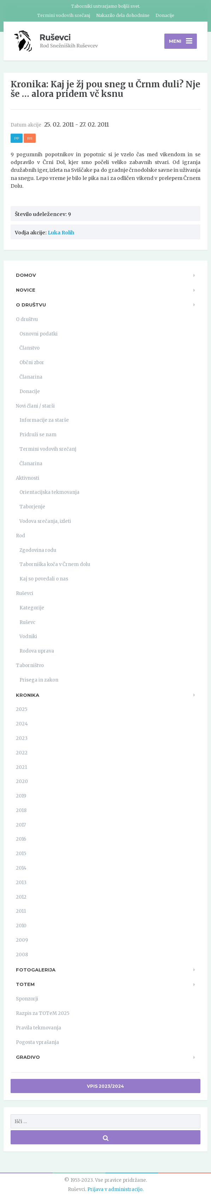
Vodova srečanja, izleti (45, 521)
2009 (22, 940)
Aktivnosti (27, 478)
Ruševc (27, 622)
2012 (21, 897)
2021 (21, 767)
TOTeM (25, 984)
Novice (25, 290)
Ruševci (24, 593)
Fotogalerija (35, 970)
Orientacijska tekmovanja (49, 492)
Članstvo (29, 348)
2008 (22, 955)
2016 (21, 839)
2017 (21, 825)
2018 (21, 810)
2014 (21, 868)
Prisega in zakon (38, 680)
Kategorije (31, 608)
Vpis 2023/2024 (105, 1086)
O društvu (31, 305)
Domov (26, 275)
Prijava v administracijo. (115, 1189)
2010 (21, 926)
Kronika (27, 695)
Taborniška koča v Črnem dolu (54, 564)
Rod (20, 536)
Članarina (30, 377)
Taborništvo (30, 665)
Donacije (165, 15)
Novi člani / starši (35, 406)
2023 (22, 738)
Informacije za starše (44, 420)
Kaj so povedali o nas (43, 579)
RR (29, 138)
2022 (22, 753)
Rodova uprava (36, 651)
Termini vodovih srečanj (63, 15)
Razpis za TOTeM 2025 (42, 1013)
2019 (21, 796)
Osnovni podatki (38, 334)
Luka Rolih (61, 232)
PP (16, 138)
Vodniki (28, 636)
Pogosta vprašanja (37, 1042)
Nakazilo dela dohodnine (123, 15)
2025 (21, 709)
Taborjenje (32, 507)
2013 (21, 883)
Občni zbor (31, 363)
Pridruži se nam (38, 435)
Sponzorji (27, 999)
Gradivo (28, 1057)
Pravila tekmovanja (38, 1028)
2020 (22, 781)
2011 (21, 911)
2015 (21, 854)
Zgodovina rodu (37, 550)
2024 (22, 724)
